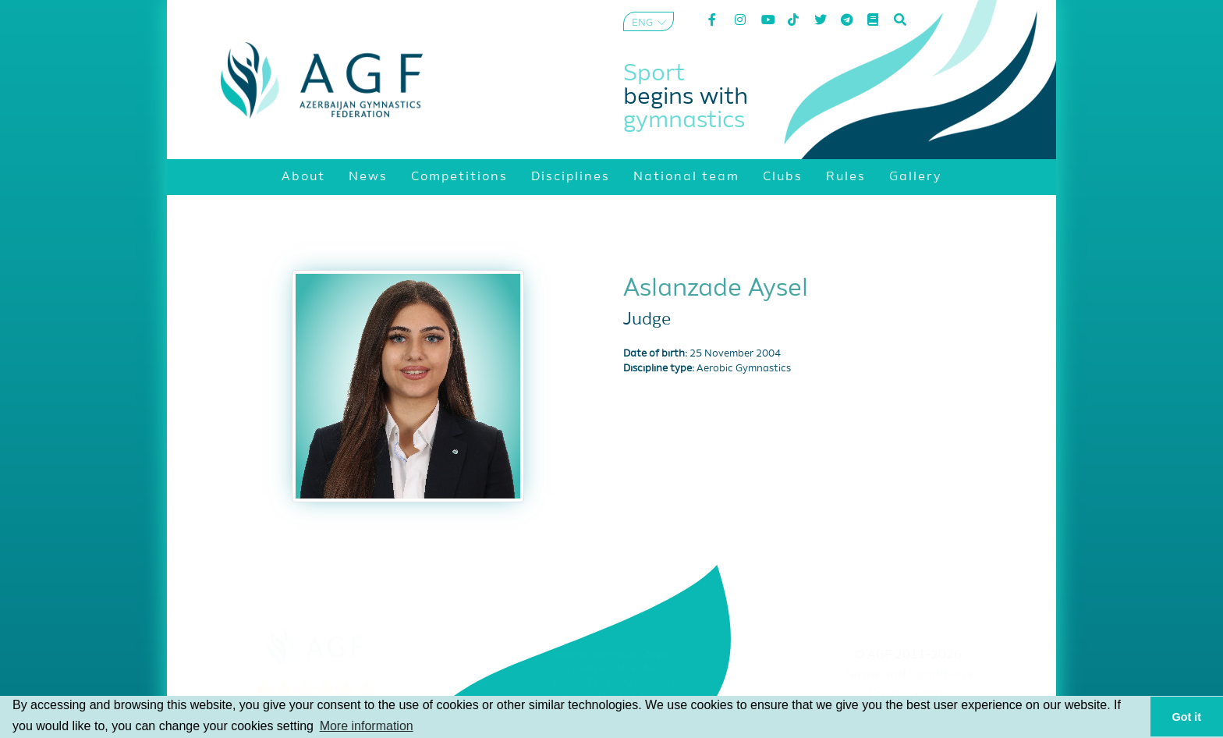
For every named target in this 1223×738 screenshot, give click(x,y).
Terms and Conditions (908, 675)
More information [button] (366, 726)
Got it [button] (1187, 717)
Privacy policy (908, 694)
